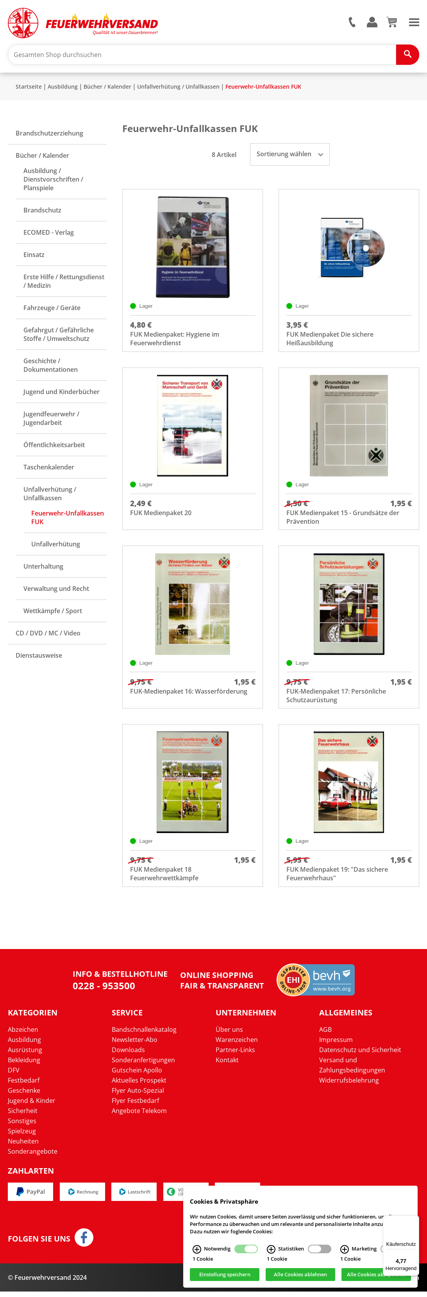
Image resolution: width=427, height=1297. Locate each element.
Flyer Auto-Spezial (138, 1095)
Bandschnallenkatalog (144, 1034)
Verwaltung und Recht (56, 590)
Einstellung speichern (224, 1274)
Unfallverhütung (55, 545)
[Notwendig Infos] (197, 1249)
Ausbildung (63, 88)
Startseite (29, 88)
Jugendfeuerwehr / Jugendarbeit (51, 419)
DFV (14, 1075)
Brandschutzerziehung (49, 134)
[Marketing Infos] (344, 1249)
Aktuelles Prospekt (139, 1085)
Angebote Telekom (139, 1115)
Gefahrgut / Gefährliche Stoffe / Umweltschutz (58, 335)
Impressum (336, 1044)
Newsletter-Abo (134, 1044)
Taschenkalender (48, 468)
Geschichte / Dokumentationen (50, 366)
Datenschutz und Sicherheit (360, 1055)
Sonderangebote (32, 1156)
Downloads (128, 1055)
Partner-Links (235, 1055)
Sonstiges (22, 1126)
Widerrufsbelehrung (349, 1085)
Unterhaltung (43, 568)
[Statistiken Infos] (271, 1249)
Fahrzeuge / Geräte (51, 309)
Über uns (229, 1034)
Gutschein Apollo (137, 1075)
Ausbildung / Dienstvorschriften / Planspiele (53, 181)
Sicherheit (23, 1115)
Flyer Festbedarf (135, 1105)
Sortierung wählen (290, 155)
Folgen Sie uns (39, 1244)
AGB (325, 1034)
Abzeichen (23, 1034)
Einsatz (34, 256)
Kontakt (227, 1065)
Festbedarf (23, 1085)
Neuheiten (23, 1146)
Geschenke (24, 1095)
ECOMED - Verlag (48, 234)
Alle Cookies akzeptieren (376, 1274)
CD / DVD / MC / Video (48, 634)
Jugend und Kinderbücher (61, 393)
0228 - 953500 (104, 991)
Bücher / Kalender (107, 88)
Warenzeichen (237, 1044)
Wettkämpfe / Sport (52, 612)
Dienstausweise (39, 657)
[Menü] (414, 1220)
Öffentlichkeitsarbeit (54, 446)
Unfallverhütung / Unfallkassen (178, 88)
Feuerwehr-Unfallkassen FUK (263, 88)
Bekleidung (24, 1065)
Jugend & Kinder (31, 1105)
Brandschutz (42, 211)
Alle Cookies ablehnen (300, 1274)
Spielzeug (22, 1136)
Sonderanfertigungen (143, 1065)
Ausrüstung (25, 1055)
